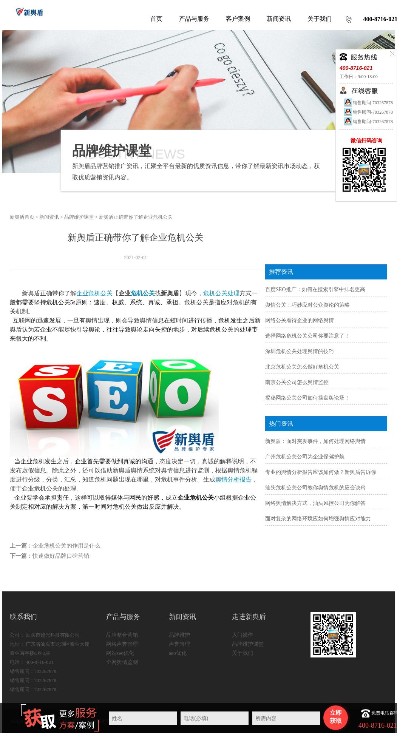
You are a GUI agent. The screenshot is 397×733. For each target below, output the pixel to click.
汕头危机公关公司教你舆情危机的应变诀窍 (315, 488)
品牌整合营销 (122, 635)
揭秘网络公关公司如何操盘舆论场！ (307, 398)
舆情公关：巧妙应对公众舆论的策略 (307, 305)
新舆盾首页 (22, 217)
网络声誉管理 (122, 644)
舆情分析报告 (233, 479)
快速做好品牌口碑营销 (60, 556)
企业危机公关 (94, 293)
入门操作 (242, 635)
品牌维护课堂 (79, 217)
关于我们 (242, 653)
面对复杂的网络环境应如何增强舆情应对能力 (318, 519)
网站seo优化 (120, 653)
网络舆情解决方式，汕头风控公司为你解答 (315, 503)
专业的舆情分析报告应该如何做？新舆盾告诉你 (320, 472)
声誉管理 (179, 644)
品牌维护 (179, 635)
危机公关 (143, 293)
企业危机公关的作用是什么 (66, 546)
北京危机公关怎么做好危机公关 (302, 367)
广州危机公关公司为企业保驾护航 (304, 457)
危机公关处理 (221, 293)
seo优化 (178, 653)
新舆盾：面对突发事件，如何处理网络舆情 (315, 441)
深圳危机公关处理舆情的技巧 (299, 351)
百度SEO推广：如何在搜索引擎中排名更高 (315, 289)
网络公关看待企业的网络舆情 (299, 320)
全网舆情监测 (122, 662)
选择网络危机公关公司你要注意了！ (307, 336)
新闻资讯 (49, 217)
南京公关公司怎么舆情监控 (297, 382)
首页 (156, 18)
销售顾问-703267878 (368, 102)
